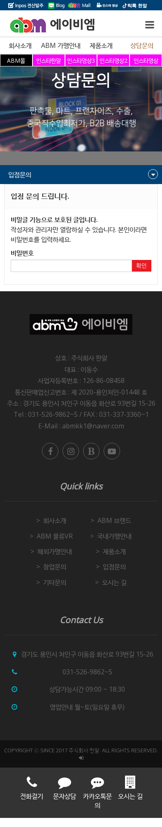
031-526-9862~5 (87, 671)
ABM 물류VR (55, 536)
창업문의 (54, 566)
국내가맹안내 (114, 536)
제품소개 (101, 45)
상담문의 (141, 45)
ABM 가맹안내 (61, 45)
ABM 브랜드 (114, 520)
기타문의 (54, 582)
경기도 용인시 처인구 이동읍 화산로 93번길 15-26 (89, 403)
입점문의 (114, 566)
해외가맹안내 (54, 551)
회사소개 (20, 45)
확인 (141, 266)
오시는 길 (114, 582)
